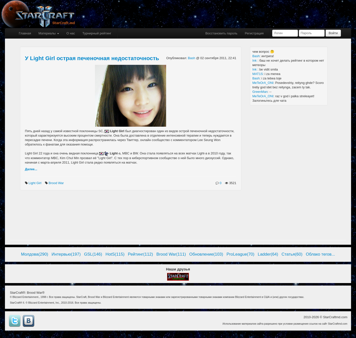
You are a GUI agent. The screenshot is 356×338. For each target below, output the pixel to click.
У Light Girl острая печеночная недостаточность (92, 58)
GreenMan (259, 92)
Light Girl (35, 183)
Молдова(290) (34, 254)
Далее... (31, 169)
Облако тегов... (320, 254)
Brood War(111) (171, 254)
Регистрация (254, 33)
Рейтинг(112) (140, 254)
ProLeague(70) (240, 254)
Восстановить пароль (221, 33)
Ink (255, 60)
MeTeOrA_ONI (262, 83)
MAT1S (257, 74)
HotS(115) (115, 254)
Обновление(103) (206, 254)
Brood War (57, 183)
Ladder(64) (268, 254)
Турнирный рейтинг (96, 33)
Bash (192, 58)
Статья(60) (292, 254)
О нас (71, 33)
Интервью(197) (66, 254)
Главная (25, 33)
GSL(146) (93, 254)
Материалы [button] (48, 33)
